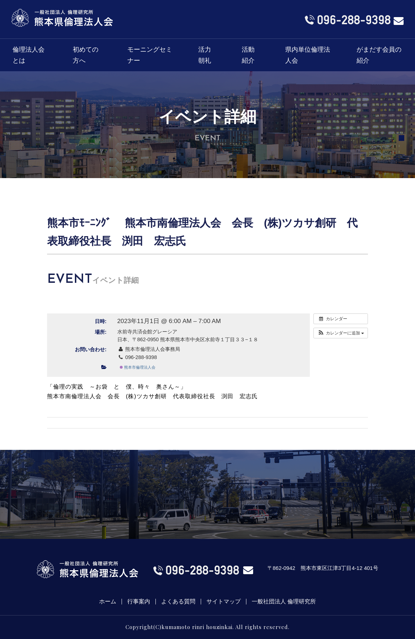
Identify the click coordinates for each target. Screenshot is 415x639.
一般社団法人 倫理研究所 (284, 601)
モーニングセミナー (149, 55)
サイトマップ (223, 601)
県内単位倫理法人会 (307, 55)
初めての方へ (85, 55)
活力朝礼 (204, 55)
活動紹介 (248, 55)
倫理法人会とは (28, 55)
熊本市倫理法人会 (137, 367)
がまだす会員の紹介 (379, 55)
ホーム (107, 601)
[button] (341, 333)
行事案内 (138, 601)
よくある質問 (178, 601)
